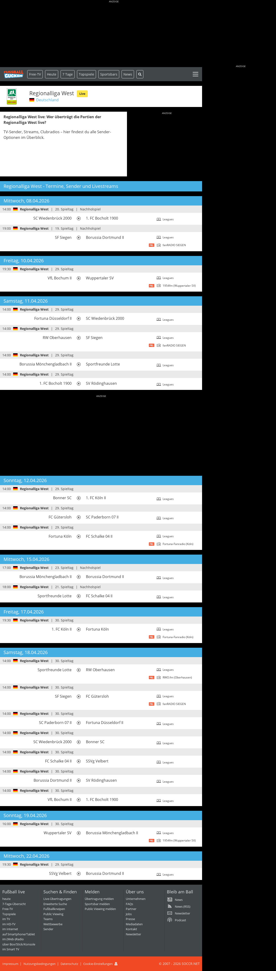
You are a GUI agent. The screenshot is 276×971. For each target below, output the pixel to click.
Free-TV (35, 74)
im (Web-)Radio (13, 939)
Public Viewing (53, 914)
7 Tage (67, 74)
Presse (130, 919)
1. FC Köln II (96, 497)
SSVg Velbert (97, 761)
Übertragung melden (99, 899)
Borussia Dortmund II (105, 237)
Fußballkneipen (54, 909)
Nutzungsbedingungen (39, 964)
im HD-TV (8, 924)
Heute (51, 74)
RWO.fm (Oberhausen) (177, 677)
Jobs (129, 914)
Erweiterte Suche (55, 904)
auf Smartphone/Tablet (18, 934)
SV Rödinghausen (101, 383)
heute (6, 899)
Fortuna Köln (60, 536)
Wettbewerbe (52, 924)
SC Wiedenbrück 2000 (52, 218)
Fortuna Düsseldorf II (53, 318)
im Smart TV (10, 949)
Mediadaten (134, 924)
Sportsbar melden (97, 904)
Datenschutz (69, 964)
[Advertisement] (114, 34)
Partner (131, 909)
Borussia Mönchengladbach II (45, 364)
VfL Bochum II (60, 278)
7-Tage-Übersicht (14, 904)
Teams (48, 919)
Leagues (168, 219)
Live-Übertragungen (57, 899)
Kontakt (131, 929)
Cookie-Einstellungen (98, 964)
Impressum (10, 964)
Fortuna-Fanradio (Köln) (178, 544)
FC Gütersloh (60, 517)
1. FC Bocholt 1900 (102, 218)
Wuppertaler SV (100, 278)
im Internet (10, 929)
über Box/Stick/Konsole (18, 944)
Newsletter (133, 934)
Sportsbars (108, 74)
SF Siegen (63, 237)
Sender (48, 929)
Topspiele (9, 914)
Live (82, 93)
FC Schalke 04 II (99, 536)
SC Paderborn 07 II (102, 517)
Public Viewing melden (100, 909)
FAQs (129, 904)
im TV (6, 919)
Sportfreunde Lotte (103, 364)
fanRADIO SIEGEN (174, 245)
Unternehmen (136, 899)
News (127, 74)
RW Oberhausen (57, 337)
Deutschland (47, 100)
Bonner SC (62, 497)
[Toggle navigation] (195, 74)
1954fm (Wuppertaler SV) (179, 286)
